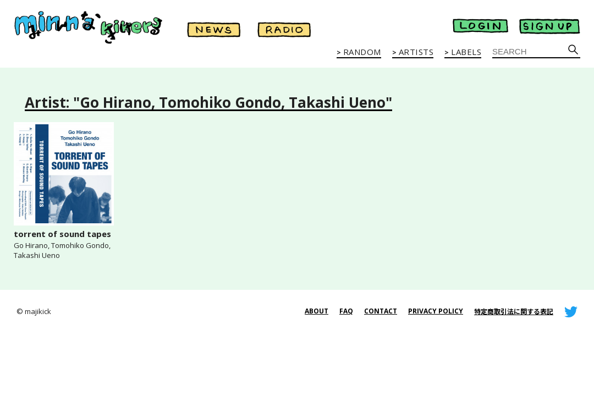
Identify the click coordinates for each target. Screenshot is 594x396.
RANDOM (362, 52)
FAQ (346, 311)
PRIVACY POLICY (435, 311)
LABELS (466, 52)
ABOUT (316, 311)
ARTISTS (416, 52)
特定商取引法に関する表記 (513, 311)
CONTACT (380, 311)
